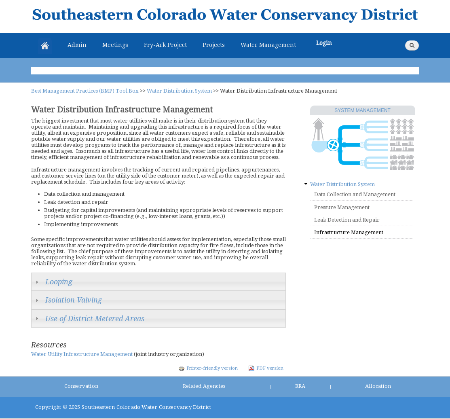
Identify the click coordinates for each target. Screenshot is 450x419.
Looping (58, 281)
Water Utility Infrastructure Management (82, 354)
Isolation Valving (73, 300)
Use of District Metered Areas (94, 318)
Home (45, 46)
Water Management (268, 45)
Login (324, 43)
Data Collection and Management (354, 194)
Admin (77, 45)
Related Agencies (204, 386)
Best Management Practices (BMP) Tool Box (85, 91)
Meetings (115, 45)
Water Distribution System (179, 91)
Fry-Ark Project (165, 45)
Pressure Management (342, 207)
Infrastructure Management (348, 232)
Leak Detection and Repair (347, 220)
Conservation (81, 386)
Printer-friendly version (208, 368)
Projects (214, 45)
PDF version (265, 368)
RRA (300, 386)
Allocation (378, 386)
